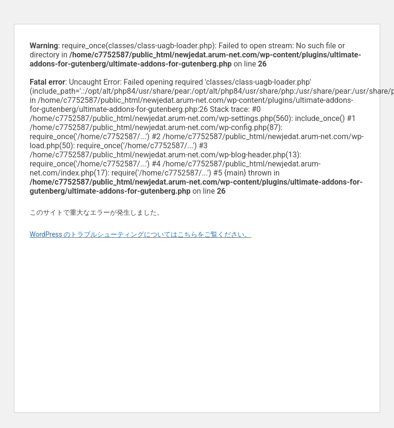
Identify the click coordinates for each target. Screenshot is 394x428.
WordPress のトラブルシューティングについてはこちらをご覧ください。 (141, 234)
